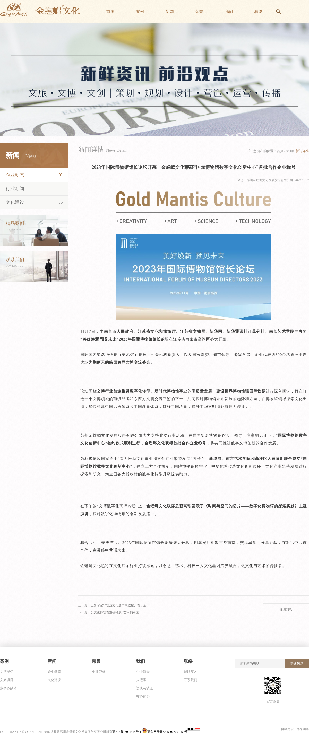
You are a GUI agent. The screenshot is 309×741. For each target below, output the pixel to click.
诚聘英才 (190, 671)
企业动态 (15, 175)
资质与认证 (144, 688)
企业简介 (143, 671)
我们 (140, 661)
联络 (188, 661)
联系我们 (190, 680)
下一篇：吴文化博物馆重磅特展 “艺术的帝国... (109, 612)
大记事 (141, 680)
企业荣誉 (98, 671)
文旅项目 (6, 680)
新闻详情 (302, 151)
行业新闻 (15, 188)
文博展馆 (6, 671)
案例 (4, 661)
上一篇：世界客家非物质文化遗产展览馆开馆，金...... (114, 605)
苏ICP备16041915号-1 (127, 732)
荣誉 (96, 661)
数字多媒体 (8, 688)
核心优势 (143, 696)
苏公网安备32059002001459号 (164, 732)
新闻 (289, 151)
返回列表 (286, 609)
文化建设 (15, 202)
